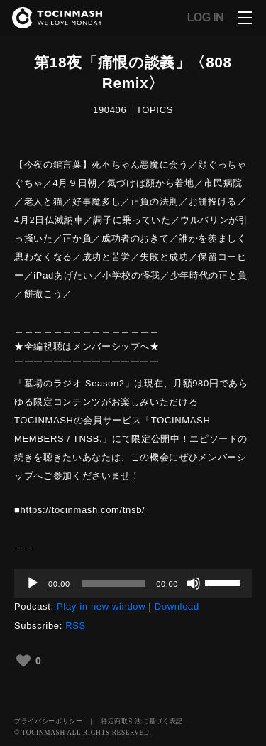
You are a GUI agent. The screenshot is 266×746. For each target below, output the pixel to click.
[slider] (113, 583)
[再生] (33, 583)
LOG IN (205, 17)
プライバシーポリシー (48, 721)
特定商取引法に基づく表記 (142, 721)
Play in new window (101, 606)
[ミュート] (194, 583)
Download (177, 606)
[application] (133, 583)
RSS (75, 625)
